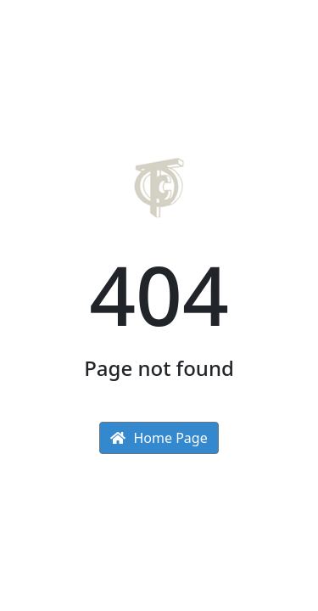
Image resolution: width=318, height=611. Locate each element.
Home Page (158, 438)
